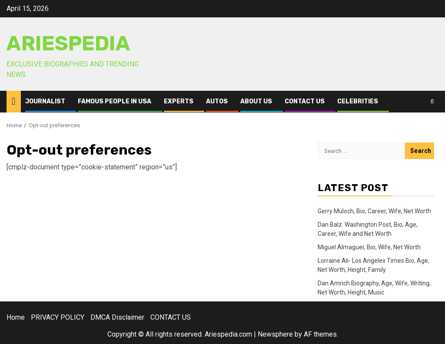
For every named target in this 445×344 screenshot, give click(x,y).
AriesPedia (68, 43)
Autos (217, 101)
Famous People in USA (114, 101)
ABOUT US (256, 101)
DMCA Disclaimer (117, 317)
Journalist (45, 101)
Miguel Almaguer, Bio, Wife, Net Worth (369, 247)
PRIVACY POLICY (57, 317)
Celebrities (357, 101)
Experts (178, 101)
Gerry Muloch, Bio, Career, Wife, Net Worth (374, 211)
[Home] (14, 101)
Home (16, 317)
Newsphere (275, 334)
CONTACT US (305, 101)
